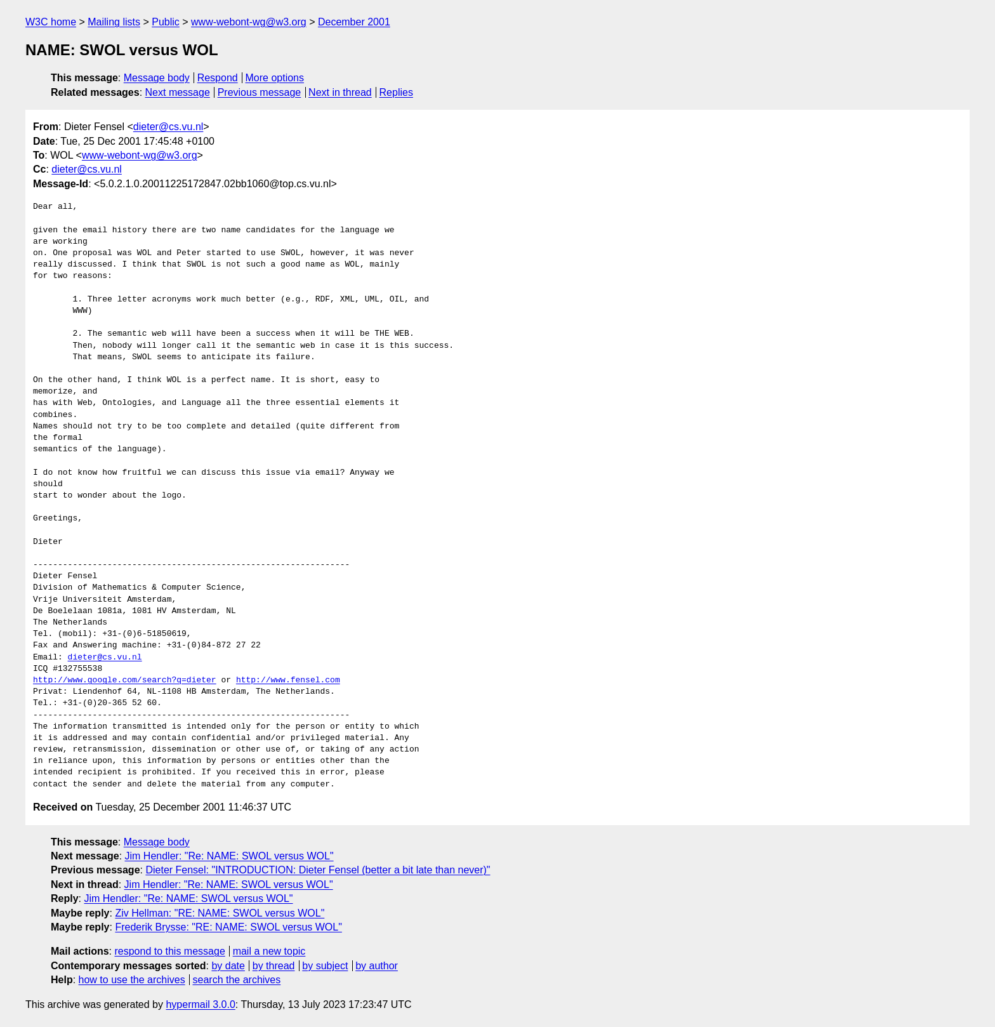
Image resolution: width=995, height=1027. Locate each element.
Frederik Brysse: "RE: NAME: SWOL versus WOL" (228, 927)
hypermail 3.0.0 (200, 1004)
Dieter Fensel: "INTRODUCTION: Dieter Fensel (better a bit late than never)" (317, 870)
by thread (274, 965)
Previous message (259, 92)
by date (227, 965)
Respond (217, 77)
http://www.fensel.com (288, 680)
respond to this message (169, 951)
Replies (396, 92)
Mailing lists (114, 22)
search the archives (237, 979)
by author (376, 965)
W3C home (50, 22)
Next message (177, 92)
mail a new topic (269, 951)
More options (275, 77)
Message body (157, 77)
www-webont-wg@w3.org (248, 22)
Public (166, 22)
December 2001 (354, 22)
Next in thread (340, 92)
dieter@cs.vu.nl (168, 126)
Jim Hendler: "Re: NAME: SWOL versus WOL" (229, 856)
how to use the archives (132, 979)
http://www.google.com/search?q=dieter (124, 680)
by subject (325, 965)
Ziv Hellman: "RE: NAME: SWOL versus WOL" (219, 913)
